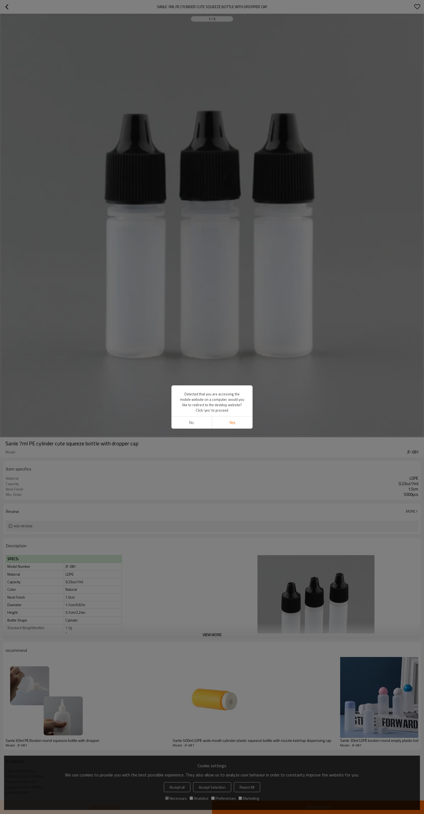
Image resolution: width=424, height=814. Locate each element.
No (191, 228)
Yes (232, 228)
